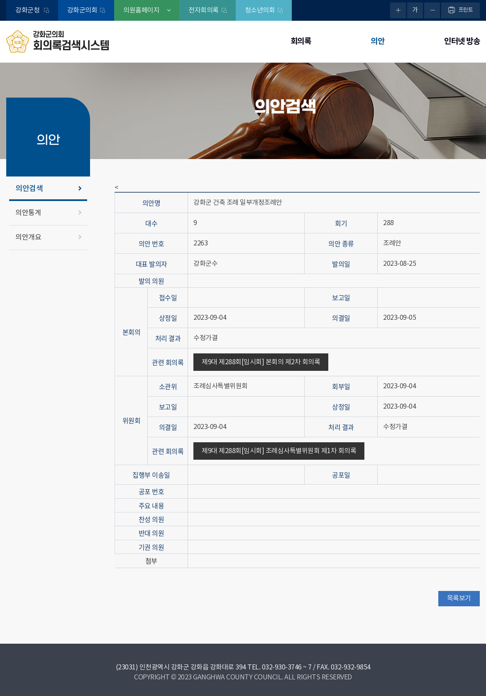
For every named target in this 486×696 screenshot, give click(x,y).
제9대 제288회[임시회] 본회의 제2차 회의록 (261, 362)
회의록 (301, 41)
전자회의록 (203, 10)
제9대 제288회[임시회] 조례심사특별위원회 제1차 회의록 (279, 451)
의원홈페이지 (141, 10)
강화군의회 (82, 10)
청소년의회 (260, 10)
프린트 (466, 10)
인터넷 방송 (462, 41)
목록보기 (459, 598)
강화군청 (28, 10)
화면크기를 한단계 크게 (398, 10)
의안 (377, 41)
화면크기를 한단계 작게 (432, 10)
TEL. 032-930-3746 (274, 667)
